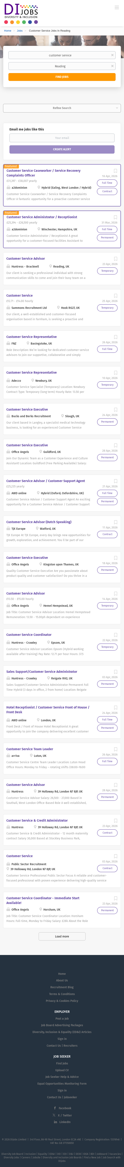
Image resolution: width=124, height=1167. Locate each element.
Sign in (62, 1039)
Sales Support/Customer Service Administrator (41, 672)
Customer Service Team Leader (29, 749)
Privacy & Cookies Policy (62, 1001)
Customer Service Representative (31, 337)
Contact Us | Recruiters (62, 1045)
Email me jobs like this (26, 129)
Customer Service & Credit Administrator (37, 820)
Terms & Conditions (62, 994)
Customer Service (19, 295)
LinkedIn (65, 1122)
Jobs (19, 30)
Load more (62, 936)
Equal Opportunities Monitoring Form (62, 1083)
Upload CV (62, 1070)
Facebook (65, 1108)
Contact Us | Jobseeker (62, 1097)
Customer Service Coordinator (28, 635)
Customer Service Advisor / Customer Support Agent (45, 481)
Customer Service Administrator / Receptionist (42, 217)
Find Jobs (62, 77)
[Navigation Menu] (117, 7)
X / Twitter (65, 1115)
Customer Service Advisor (25, 259)
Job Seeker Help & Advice (62, 1077)
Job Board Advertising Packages (62, 1025)
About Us (62, 980)
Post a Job (62, 1018)
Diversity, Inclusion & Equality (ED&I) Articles (62, 1032)
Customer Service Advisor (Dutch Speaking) (38, 522)
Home (7, 30)
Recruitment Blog (62, 987)
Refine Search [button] (62, 108)
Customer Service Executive (27, 409)
